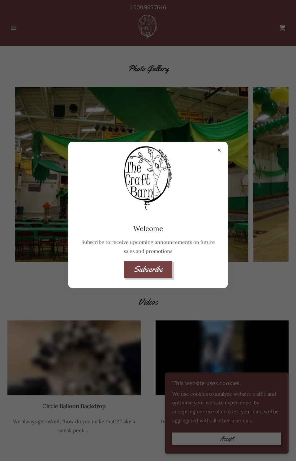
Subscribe (148, 269)
